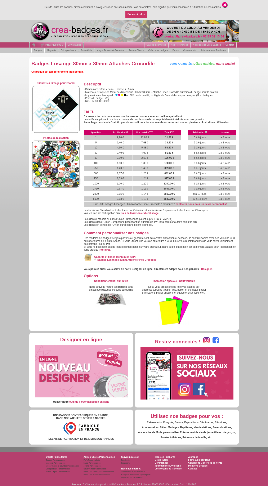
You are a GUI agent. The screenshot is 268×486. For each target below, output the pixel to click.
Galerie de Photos (156, 45)
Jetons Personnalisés (93, 466)
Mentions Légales (197, 465)
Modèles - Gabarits (165, 457)
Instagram (125, 463)
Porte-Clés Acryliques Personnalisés (99, 472)
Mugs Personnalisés (92, 463)
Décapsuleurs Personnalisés (58, 469)
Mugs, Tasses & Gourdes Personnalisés (62, 466)
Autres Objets (136, 50)
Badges (38, 50)
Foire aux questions (199, 460)
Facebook (125, 460)
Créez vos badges (158, 50)
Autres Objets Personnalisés (58, 472)
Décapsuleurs (68, 50)
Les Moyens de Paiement (168, 468)
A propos (193, 457)
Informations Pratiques (213, 50)
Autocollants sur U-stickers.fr (133, 472)
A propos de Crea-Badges (207, 45)
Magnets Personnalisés (56, 463)
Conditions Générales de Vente (205, 463)
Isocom (76, 484)
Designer (206, 269)
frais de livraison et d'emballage (140, 213)
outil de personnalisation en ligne (89, 401)
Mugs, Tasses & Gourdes (110, 50)
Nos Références (179, 45)
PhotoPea (104, 249)
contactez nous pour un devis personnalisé (201, 204)
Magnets (51, 50)
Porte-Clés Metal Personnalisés (97, 475)
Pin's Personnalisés (92, 460)
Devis (176, 50)
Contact (229, 45)
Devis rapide (74, 45)
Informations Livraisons (168, 465)
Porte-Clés (86, 50)
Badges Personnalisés (55, 460)
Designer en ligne (81, 339)
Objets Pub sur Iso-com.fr (132, 478)
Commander (190, 50)
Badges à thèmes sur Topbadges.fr (135, 475)
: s (111, 281)
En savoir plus (136, 14)
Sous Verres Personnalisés (95, 469)
